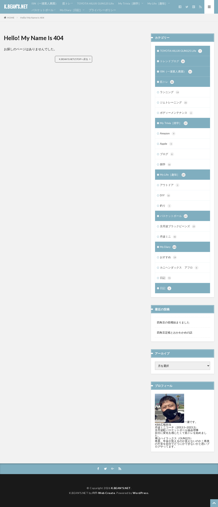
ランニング (169, 92)
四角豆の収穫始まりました (173, 322)
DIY (165, 195)
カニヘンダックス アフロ (179, 268)
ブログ (167, 154)
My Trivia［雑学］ (129, 3)
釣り (165, 206)
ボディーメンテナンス (176, 113)
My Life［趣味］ (157, 3)
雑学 (165, 164)
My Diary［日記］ (71, 10)
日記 (165, 278)
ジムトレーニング (174, 103)
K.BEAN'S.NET (16, 6)
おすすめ (168, 257)
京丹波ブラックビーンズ (178, 226)
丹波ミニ (168, 237)
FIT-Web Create (104, 493)
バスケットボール (42, 10)
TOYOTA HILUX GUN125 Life (95, 3)
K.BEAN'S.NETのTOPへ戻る (73, 59)
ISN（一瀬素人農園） (45, 3)
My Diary (168, 247)
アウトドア (169, 185)
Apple (166, 144)
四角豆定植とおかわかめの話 (174, 332)
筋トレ (66, 3)
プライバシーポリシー (102, 10)
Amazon (168, 134)
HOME (10, 17)
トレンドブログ (172, 61)
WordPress (140, 493)
